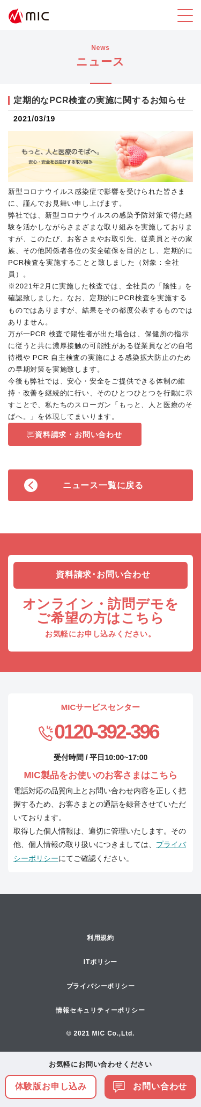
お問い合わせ (150, 1086)
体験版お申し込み (51, 1086)
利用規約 (100, 938)
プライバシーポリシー (100, 986)
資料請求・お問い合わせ (78, 434)
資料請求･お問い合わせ (103, 574)
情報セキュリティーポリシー (100, 1010)
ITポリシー (100, 962)
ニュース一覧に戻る (103, 485)
